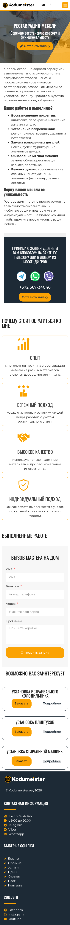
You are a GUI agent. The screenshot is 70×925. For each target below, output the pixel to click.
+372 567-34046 (35, 287)
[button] (65, 5)
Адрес (11, 604)
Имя (9, 569)
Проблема (14, 621)
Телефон (13, 586)
